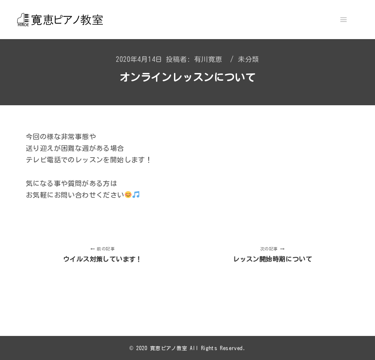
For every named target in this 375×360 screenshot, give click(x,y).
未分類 (248, 59)
